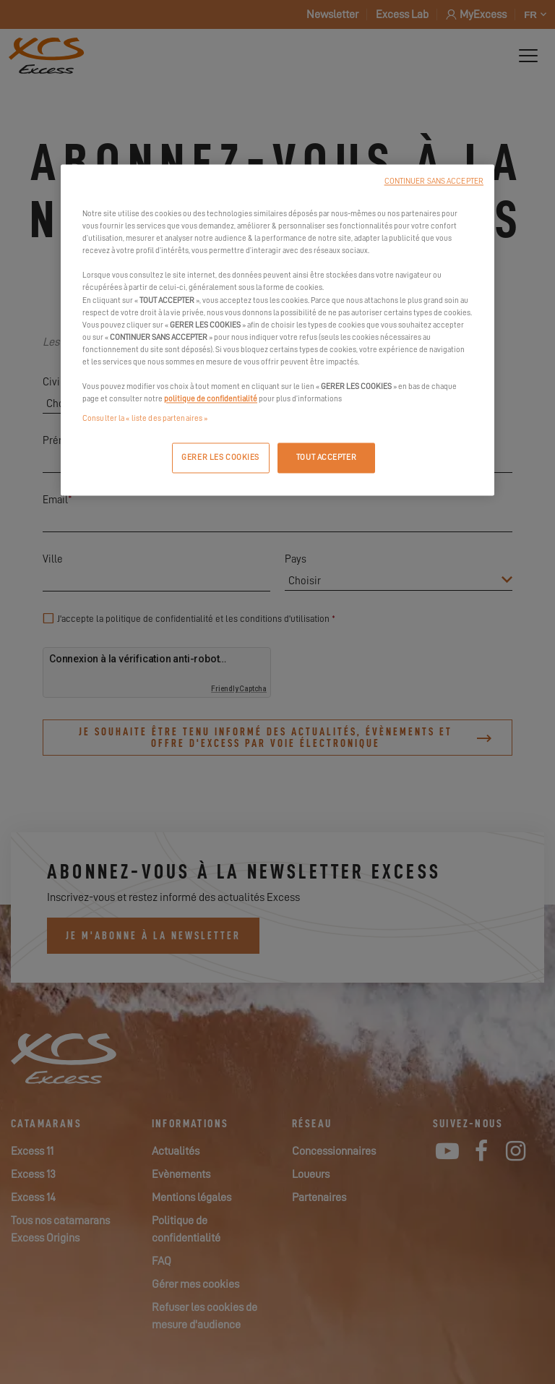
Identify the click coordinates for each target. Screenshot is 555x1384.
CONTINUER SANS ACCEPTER (433, 182)
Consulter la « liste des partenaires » (144, 419)
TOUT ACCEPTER (326, 458)
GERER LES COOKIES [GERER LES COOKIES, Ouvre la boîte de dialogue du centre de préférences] (220, 458)
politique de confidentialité (210, 399)
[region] (277, 330)
